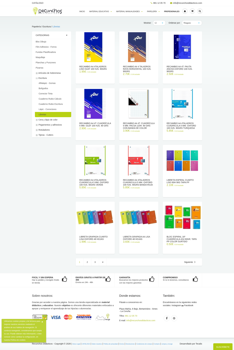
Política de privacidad (111, 344)
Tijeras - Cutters (44, 135)
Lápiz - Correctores (47, 109)
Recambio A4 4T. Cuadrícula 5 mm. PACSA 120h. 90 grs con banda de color (139, 125)
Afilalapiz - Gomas (47, 83)
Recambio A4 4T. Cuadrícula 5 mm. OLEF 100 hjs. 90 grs (95, 124)
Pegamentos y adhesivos (49, 125)
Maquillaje (40, 57)
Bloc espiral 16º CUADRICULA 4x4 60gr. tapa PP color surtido (182, 239)
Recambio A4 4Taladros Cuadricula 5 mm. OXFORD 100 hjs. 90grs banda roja (138, 182)
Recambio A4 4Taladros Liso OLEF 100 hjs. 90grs (93, 67)
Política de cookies (17, 340)
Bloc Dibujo (41, 41)
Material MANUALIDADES (129, 11)
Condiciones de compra (144, 344)
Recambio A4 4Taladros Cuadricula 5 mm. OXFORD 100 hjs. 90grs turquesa (181, 125)
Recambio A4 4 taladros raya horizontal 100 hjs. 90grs (137, 69)
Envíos (121, 344)
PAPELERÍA (153, 11)
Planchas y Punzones (46, 62)
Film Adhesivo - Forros (46, 47)
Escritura (41, 78)
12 (156, 23)
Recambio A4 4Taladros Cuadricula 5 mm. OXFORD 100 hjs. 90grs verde (94, 182)
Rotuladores (43, 130)
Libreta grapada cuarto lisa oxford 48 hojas (93, 238)
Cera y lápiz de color (47, 120)
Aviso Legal (76, 344)
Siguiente (189, 262)
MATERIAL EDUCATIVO (100, 11)
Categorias (42, 35)
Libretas (56, 26)
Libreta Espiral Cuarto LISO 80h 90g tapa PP (180, 181)
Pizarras (39, 68)
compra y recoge (167, 344)
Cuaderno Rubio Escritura (51, 104)
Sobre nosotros (97, 344)
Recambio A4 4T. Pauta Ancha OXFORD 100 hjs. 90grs (180, 69)
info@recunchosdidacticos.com (186, 3)
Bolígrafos (43, 88)
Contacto (157, 344)
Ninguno (187, 23)
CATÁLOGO (37, 3)
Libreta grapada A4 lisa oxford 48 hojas (136, 238)
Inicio (82, 11)
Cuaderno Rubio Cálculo (50, 99)
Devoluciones (130, 344)
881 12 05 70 (158, 3)
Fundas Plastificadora (46, 52)
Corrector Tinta (46, 93)
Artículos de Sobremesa (48, 73)
